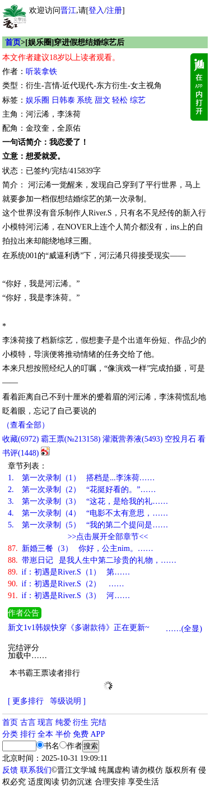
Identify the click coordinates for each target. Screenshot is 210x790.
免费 (80, 734)
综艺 (138, 100)
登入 (96, 10)
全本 (45, 734)
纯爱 (63, 722)
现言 (45, 722)
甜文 (102, 100)
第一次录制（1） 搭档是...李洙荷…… (81, 478)
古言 (28, 722)
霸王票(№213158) (71, 439)
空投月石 (180, 439)
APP (98, 734)
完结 (98, 722)
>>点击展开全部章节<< (108, 536)
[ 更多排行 (26, 701)
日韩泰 (63, 100)
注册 (114, 10)
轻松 (120, 100)
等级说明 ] (68, 701)
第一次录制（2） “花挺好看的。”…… (82, 489)
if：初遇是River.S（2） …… (66, 584)
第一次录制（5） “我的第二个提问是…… (88, 525)
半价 (63, 734)
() (20, 439)
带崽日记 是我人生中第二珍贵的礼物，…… (92, 560)
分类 (10, 734)
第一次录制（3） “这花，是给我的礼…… (88, 501)
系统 (84, 100)
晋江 (68, 10)
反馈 (10, 770)
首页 (13, 42)
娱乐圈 (37, 100)
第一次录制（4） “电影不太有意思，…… (88, 513)
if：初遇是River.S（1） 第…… (69, 572)
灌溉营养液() (132, 439)
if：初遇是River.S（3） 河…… (69, 595)
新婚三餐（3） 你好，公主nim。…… (80, 548)
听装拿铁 (41, 71)
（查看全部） (25, 425)
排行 (28, 734)
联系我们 (36, 770)
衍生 (80, 722)
